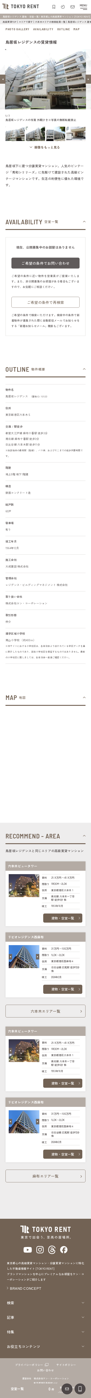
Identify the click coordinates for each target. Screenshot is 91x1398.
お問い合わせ (45, 1370)
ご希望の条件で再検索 (45, 304)
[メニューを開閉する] (83, 6)
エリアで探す (26, 21)
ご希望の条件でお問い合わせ (45, 265)
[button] (2, 79)
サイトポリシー (66, 1365)
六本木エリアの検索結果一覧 (50, 21)
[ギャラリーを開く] (45, 147)
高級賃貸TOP (9, 21)
